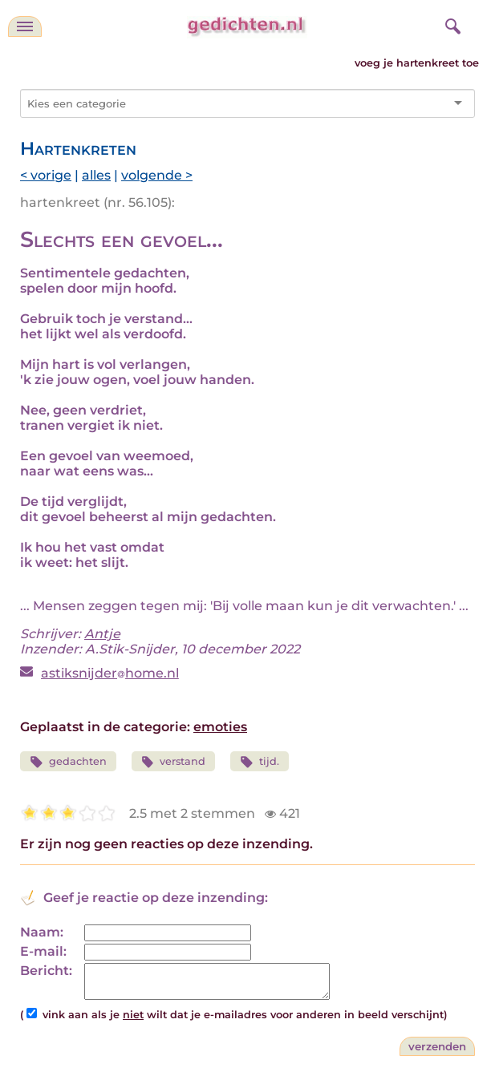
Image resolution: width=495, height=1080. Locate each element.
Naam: (41, 932)
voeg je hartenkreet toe (417, 63)
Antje (102, 633)
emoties (220, 726)
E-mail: (43, 951)
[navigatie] (25, 26)
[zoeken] (451, 24)
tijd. (259, 762)
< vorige (45, 175)
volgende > (157, 175)
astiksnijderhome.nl (110, 673)
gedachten (68, 762)
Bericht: (46, 970)
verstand (173, 762)
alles (96, 175)
